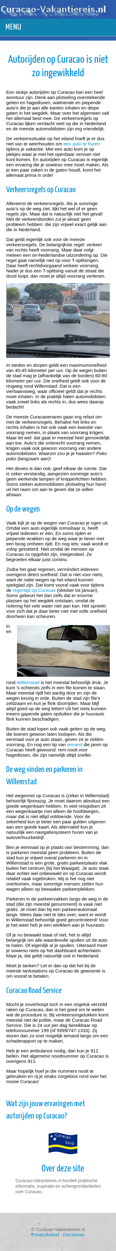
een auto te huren (81, 143)
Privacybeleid (45, 1234)
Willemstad (28, 682)
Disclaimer (73, 1234)
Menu (13, 27)
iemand (74, 744)
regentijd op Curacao (34, 590)
